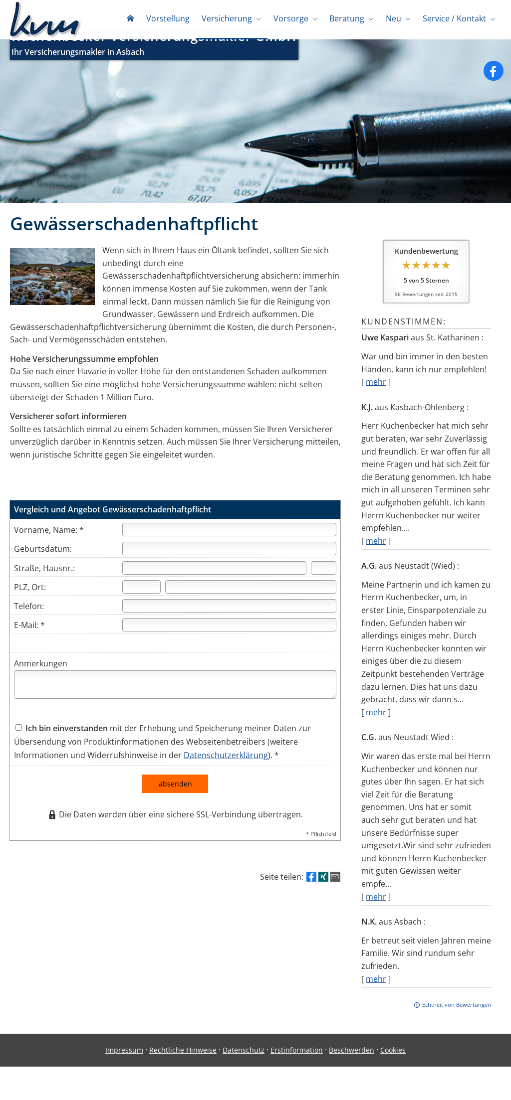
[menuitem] (132, 20)
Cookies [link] (393, 1061)
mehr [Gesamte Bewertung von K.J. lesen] (376, 552)
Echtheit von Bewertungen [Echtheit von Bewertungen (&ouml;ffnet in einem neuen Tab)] (456, 1016)
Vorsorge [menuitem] (291, 18)
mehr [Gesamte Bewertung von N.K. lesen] (376, 990)
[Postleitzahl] (141, 598)
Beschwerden (351, 1061)
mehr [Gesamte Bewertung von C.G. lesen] (376, 908)
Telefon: (29, 617)
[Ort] (250, 598)
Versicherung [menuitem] (228, 18)
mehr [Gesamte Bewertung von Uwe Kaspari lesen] (376, 393)
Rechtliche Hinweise (183, 1061)
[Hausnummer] (323, 579)
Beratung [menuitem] (347, 18)
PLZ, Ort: (30, 598)
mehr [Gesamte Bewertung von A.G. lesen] (376, 723)
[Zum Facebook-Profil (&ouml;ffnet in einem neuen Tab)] (494, 82)
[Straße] (214, 579)
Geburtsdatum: (43, 560)
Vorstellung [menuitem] (169, 18)
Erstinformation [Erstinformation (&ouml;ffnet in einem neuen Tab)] (296, 1061)
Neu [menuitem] (394, 18)
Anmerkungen (40, 674)
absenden (175, 795)
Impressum (124, 1061)
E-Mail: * (29, 636)
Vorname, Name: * (49, 541)
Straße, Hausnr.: (44, 579)
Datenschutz (243, 1061)
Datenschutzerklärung (226, 766)
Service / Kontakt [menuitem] (454, 18)
